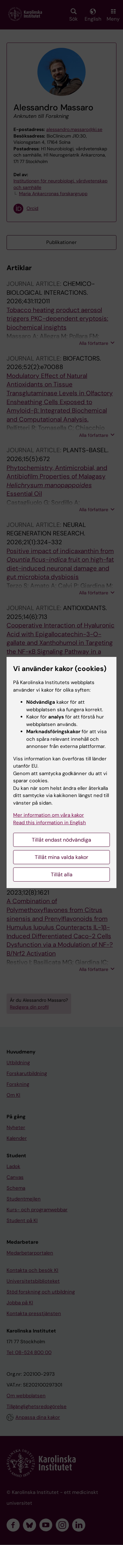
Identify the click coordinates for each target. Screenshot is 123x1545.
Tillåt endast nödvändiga (61, 839)
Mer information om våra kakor (48, 815)
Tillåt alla (61, 874)
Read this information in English (49, 822)
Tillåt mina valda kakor (61, 857)
